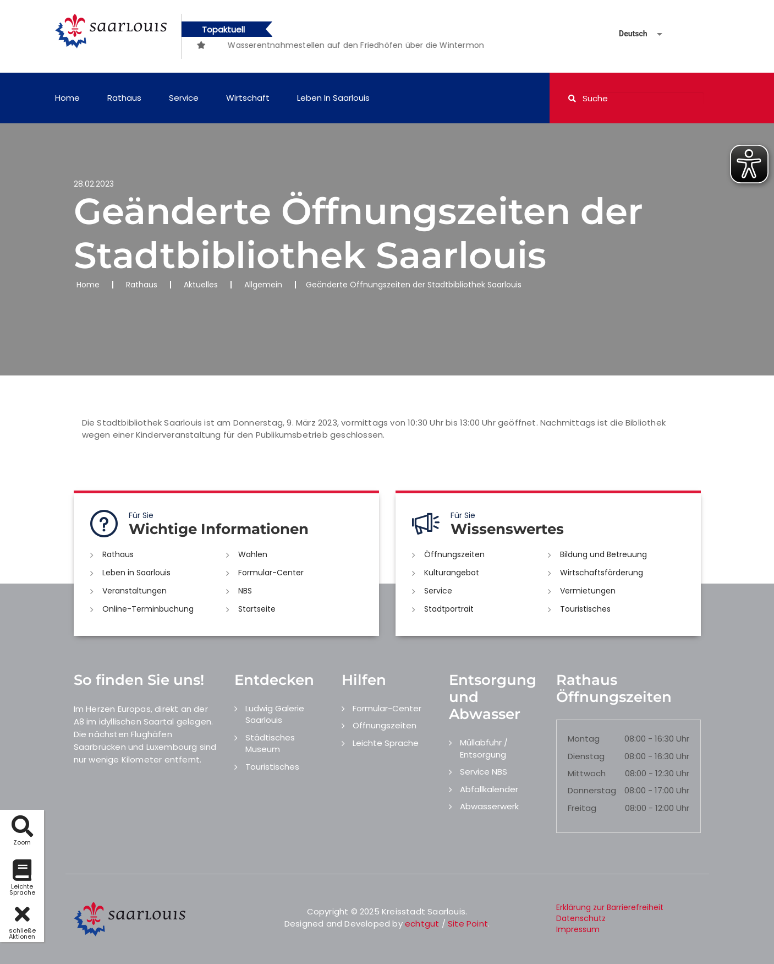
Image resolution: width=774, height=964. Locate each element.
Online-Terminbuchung (148, 608)
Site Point (468, 923)
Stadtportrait (449, 608)
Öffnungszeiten (454, 554)
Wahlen (252, 554)
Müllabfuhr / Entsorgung (484, 748)
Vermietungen (588, 590)
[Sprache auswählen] (627, 33)
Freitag (582, 808)
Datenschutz (581, 918)
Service (184, 98)
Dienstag (586, 756)
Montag (584, 738)
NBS (245, 590)
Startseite (257, 608)
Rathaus (124, 98)
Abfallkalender (489, 789)
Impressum (578, 929)
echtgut (422, 923)
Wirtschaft (248, 98)
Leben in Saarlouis (333, 98)
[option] (222, 39)
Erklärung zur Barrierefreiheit (609, 907)
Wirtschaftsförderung (601, 572)
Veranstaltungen (134, 590)
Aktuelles (201, 284)
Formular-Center (271, 572)
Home (67, 98)
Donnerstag (592, 790)
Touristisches (585, 608)
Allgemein (263, 284)
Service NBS (483, 771)
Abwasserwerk (489, 806)
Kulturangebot (451, 572)
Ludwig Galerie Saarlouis (274, 714)
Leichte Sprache (386, 743)
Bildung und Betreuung (603, 554)
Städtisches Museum (270, 743)
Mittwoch (587, 773)
